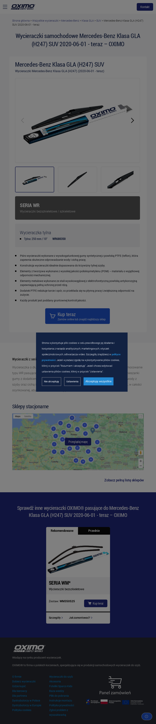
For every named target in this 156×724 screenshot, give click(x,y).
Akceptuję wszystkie (98, 381)
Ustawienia (72, 381)
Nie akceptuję (51, 381)
